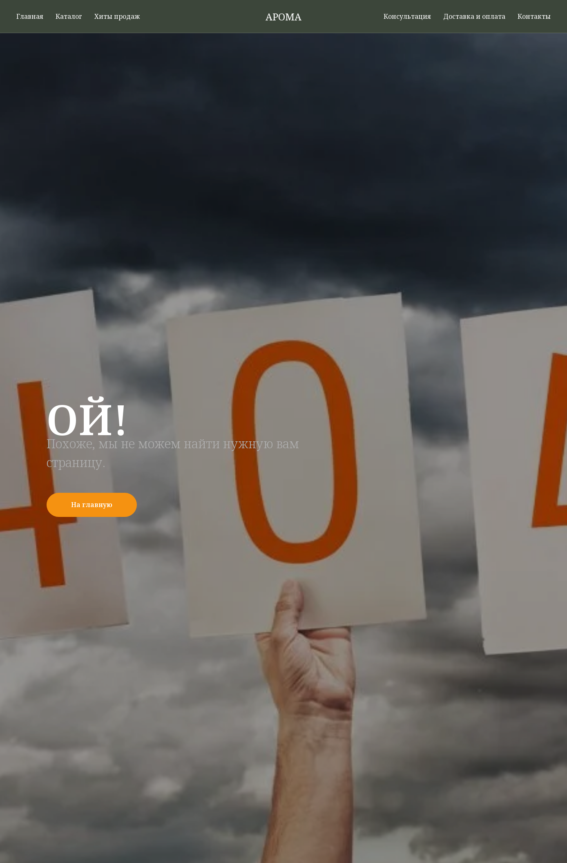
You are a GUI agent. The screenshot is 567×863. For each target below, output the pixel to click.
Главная (29, 16)
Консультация (407, 16)
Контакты (534, 16)
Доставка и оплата (474, 16)
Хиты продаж (117, 16)
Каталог (69, 16)
